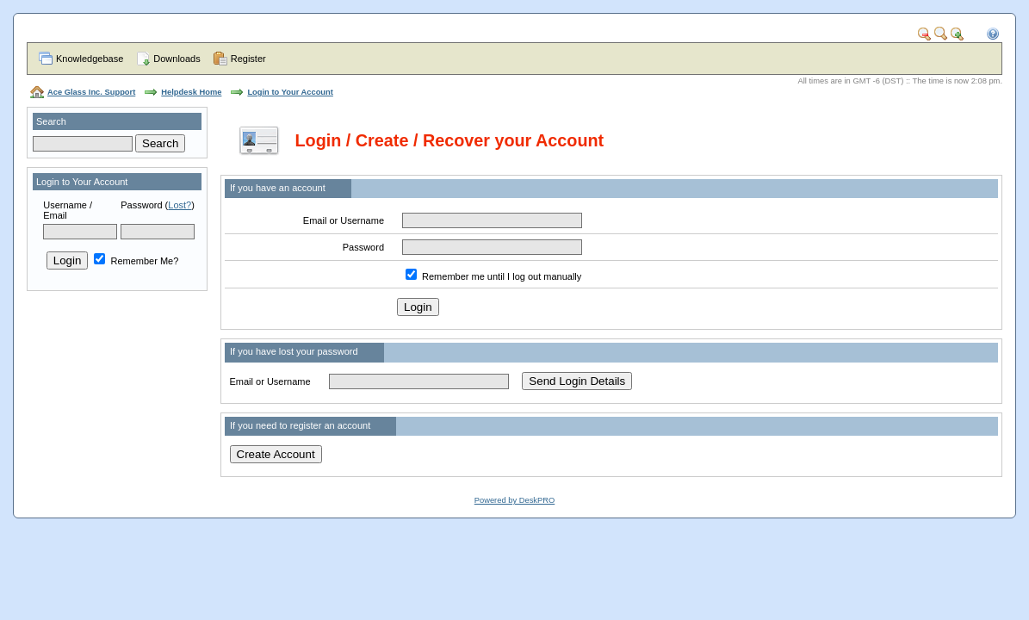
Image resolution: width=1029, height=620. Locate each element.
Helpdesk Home (191, 92)
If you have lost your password (294, 351)
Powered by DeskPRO (514, 500)
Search (51, 121)
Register (248, 58)
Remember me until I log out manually (501, 276)
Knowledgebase (89, 58)
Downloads (176, 58)
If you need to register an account (300, 425)
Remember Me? (136, 261)
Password (141, 205)
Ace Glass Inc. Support (91, 92)
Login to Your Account (289, 92)
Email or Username (343, 220)
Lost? (179, 205)
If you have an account (277, 188)
